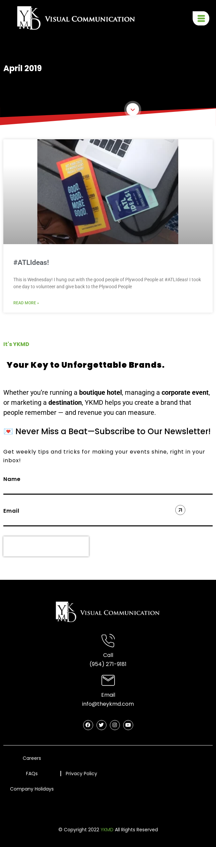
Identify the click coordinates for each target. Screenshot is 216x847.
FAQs (32, 773)
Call (108, 655)
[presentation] (46, 546)
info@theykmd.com (108, 704)
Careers (32, 758)
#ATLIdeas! (31, 263)
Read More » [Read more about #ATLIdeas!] (26, 303)
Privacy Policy (81, 774)
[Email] (108, 680)
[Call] (108, 640)
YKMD (107, 829)
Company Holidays (32, 789)
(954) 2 (99, 664)
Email (108, 695)
